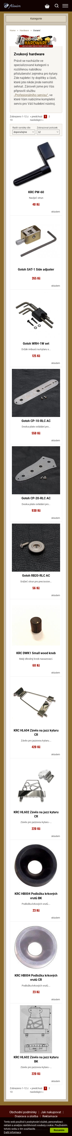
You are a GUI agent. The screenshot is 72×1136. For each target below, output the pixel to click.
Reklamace (49, 1116)
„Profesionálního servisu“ (31, 95)
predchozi (36, 116)
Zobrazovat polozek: (47, 127)
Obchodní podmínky (23, 1112)
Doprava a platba (26, 1116)
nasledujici (36, 120)
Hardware (24, 30)
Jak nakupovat (51, 1112)
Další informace (12, 1132)
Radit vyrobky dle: (21, 127)
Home (13, 30)
